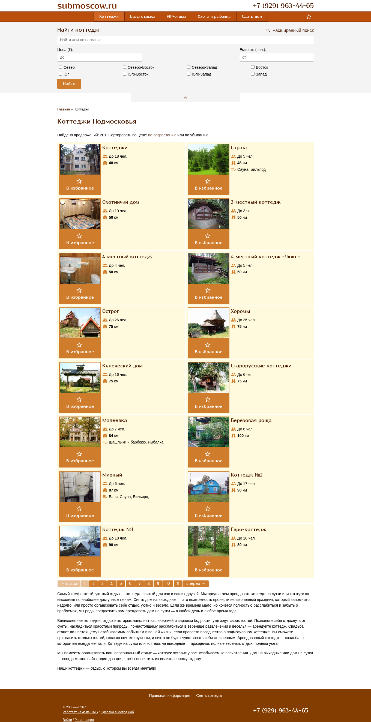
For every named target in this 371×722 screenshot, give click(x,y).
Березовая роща (251, 420)
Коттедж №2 (247, 475)
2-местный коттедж (256, 202)
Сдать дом (252, 16)
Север (67, 67)
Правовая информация (169, 695)
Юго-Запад (199, 74)
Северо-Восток (138, 67)
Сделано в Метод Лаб (117, 712)
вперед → (195, 584)
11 (178, 584)
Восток (259, 67)
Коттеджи (114, 147)
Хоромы (240, 311)
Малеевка (114, 420)
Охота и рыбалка (214, 16)
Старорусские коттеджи (261, 366)
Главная (64, 109)
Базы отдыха (142, 16)
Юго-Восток (135, 74)
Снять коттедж (209, 695)
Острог (110, 311)
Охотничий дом (120, 202)
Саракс (239, 147)
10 (168, 584)
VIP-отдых (176, 16)
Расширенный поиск (293, 30)
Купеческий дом (122, 366)
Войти (67, 720)
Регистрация (84, 720)
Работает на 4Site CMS (80, 712)
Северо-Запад (202, 67)
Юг (64, 74)
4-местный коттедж (127, 256)
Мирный (112, 475)
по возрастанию (162, 135)
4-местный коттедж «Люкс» (265, 256)
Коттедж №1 (117, 529)
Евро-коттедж (249, 529)
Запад (259, 74)
